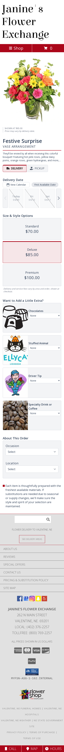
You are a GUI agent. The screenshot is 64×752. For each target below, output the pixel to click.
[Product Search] (32, 519)
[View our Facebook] (20, 600)
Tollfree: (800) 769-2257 (32, 633)
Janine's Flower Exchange (25, 22)
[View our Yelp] (44, 600)
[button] (32, 671)
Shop (16, 48)
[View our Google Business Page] (26, 600)
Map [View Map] (32, 748)
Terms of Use (32, 738)
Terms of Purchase (42, 732)
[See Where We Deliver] (32, 539)
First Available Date (45, 184)
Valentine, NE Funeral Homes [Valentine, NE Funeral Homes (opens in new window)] (21, 708)
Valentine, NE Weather (16, 720)
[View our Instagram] (32, 600)
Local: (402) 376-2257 (32, 627)
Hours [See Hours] (53, 748)
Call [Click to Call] (10, 748)
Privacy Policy (16, 732)
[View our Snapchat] (38, 600)
